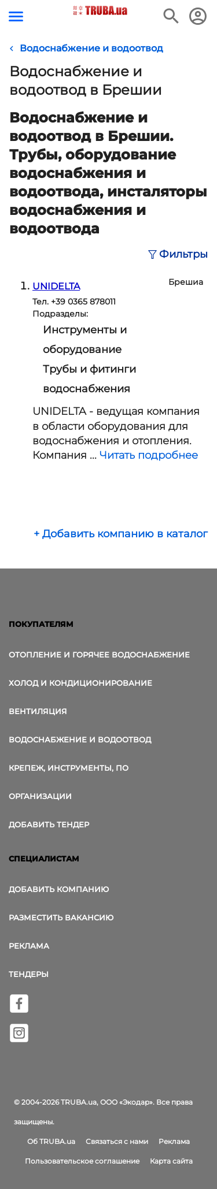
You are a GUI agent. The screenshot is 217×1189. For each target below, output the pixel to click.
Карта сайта (171, 1161)
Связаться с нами (117, 1141)
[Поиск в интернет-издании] (171, 16)
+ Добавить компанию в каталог (121, 533)
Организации (40, 796)
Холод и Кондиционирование (80, 683)
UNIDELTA (56, 286)
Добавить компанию (59, 889)
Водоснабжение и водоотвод (80, 739)
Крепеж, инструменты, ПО (68, 767)
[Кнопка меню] (16, 16)
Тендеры (29, 974)
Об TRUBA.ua (51, 1141)
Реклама (29, 945)
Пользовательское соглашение (82, 1161)
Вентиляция (38, 711)
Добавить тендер (49, 824)
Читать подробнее (149, 455)
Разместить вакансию (61, 917)
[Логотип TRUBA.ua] (100, 10)
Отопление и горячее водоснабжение (99, 654)
